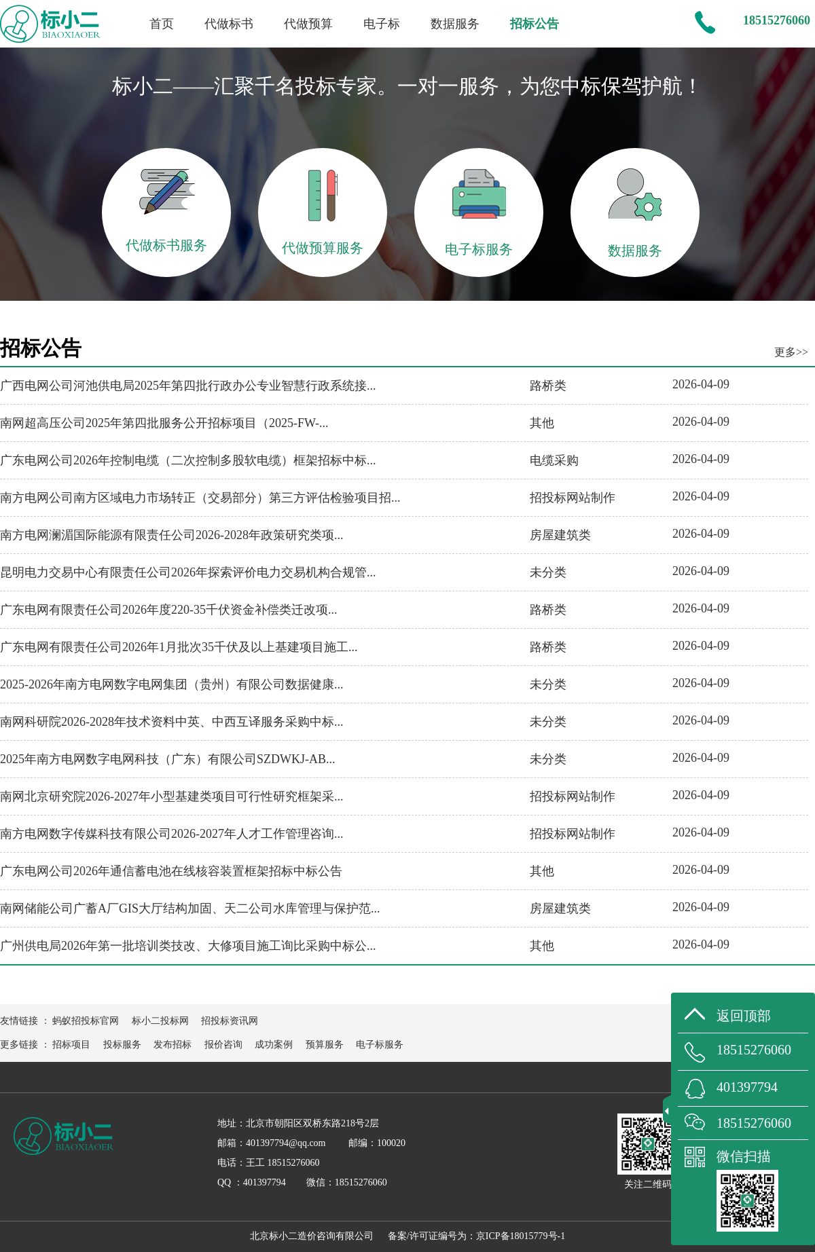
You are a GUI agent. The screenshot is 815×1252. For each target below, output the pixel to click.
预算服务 (325, 1044)
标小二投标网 (160, 1021)
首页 (161, 24)
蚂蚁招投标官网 (85, 1021)
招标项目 (71, 1044)
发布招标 (172, 1044)
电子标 (381, 24)
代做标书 (228, 24)
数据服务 (455, 24)
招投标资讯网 (229, 1021)
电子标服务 (379, 1044)
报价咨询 (223, 1044)
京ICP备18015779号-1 (520, 1236)
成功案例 (274, 1044)
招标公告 (534, 24)
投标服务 (122, 1044)
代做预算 (308, 24)
